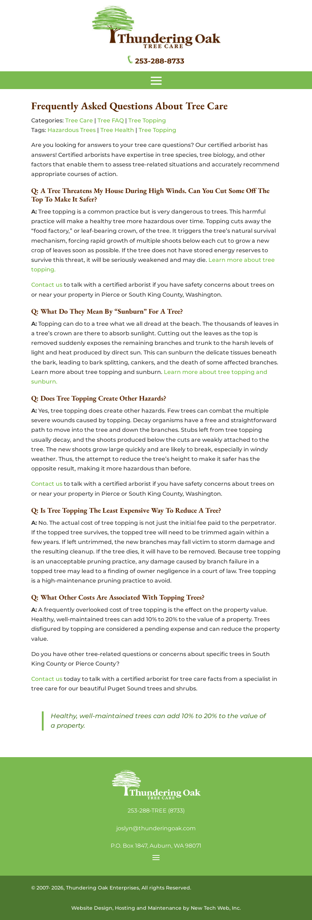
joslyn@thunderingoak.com (156, 828)
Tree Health (117, 130)
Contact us (46, 284)
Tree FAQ (111, 120)
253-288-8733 (159, 61)
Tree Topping (147, 120)
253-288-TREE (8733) (156, 810)
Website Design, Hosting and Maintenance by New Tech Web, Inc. (156, 908)
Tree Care (79, 120)
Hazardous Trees (72, 130)
